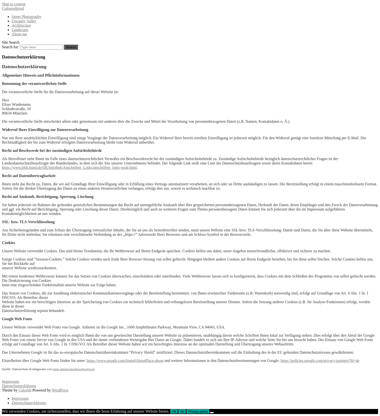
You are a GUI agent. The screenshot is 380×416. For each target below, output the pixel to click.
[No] (212, 412)
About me (19, 34)
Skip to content (13, 4)
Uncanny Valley (24, 21)
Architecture (21, 25)
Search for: (10, 47)
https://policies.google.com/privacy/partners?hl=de (320, 361)
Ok (174, 411)
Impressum (10, 381)
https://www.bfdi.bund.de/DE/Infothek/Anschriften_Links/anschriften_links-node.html (69, 167)
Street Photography (26, 17)
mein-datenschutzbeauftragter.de (74, 369)
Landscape (20, 30)
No (182, 411)
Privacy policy (198, 411)
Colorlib (24, 390)
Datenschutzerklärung (19, 386)
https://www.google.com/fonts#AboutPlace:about (125, 361)
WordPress (60, 390)
